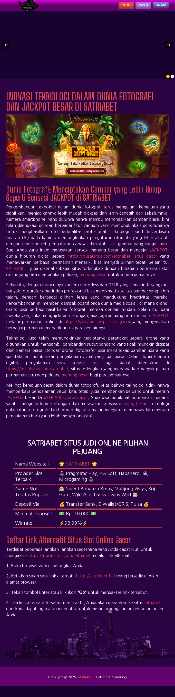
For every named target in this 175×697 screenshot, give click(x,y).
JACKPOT (159, 256)
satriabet (152, 608)
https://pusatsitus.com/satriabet (99, 262)
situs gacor (145, 262)
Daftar (156, 8)
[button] (6, 51)
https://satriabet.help (84, 327)
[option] (168, 82)
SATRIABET (17, 274)
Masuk (130, 8)
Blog (106, 8)
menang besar (93, 280)
